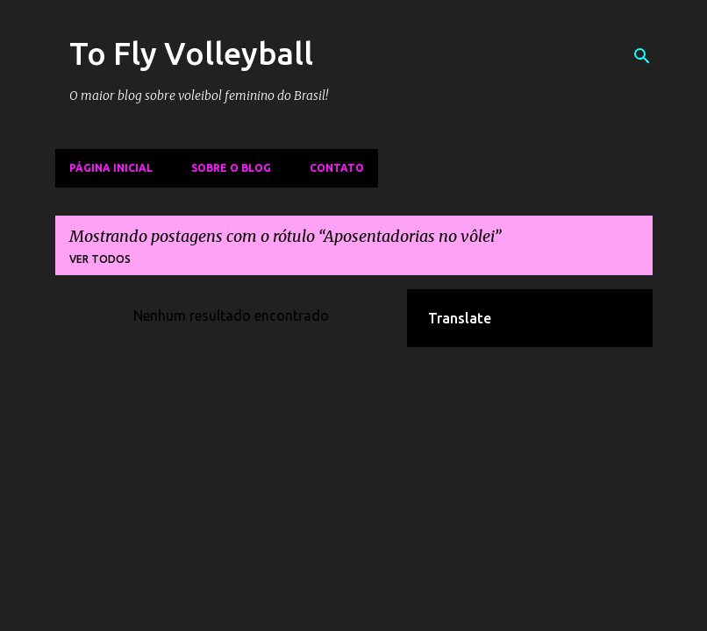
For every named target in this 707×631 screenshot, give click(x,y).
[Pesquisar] (642, 56)
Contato (337, 168)
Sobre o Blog (231, 168)
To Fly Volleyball (191, 53)
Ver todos (100, 259)
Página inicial (111, 168)
